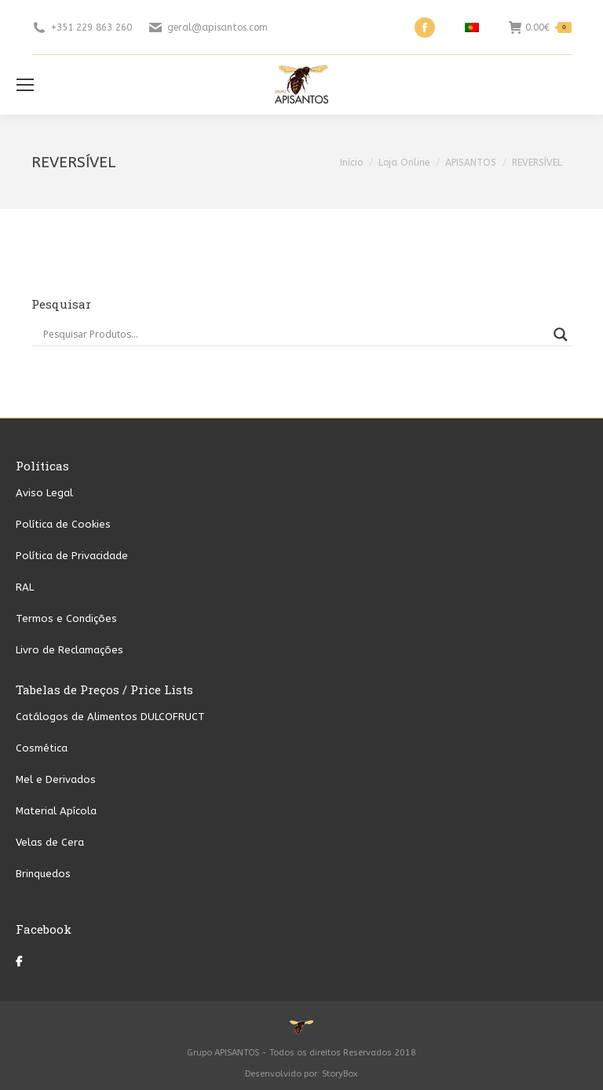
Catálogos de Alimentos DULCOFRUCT (110, 716)
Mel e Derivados (56, 779)
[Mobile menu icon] (25, 84)
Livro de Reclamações (69, 650)
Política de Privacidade (72, 555)
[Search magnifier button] (561, 335)
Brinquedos (43, 874)
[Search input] (294, 335)
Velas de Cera (50, 842)
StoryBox (340, 1074)
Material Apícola (56, 811)
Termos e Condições (66, 618)
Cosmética (42, 748)
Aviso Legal (44, 493)
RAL (25, 587)
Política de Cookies (63, 524)
